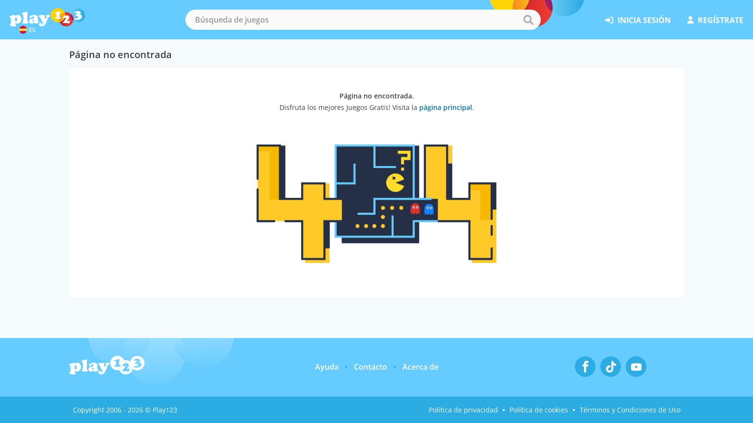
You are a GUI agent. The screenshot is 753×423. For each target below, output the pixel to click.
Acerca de (420, 367)
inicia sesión (638, 20)
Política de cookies (539, 409)
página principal (445, 107)
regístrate (715, 20)
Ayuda (327, 367)
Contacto (370, 367)
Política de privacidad (463, 409)
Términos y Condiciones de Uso (630, 409)
